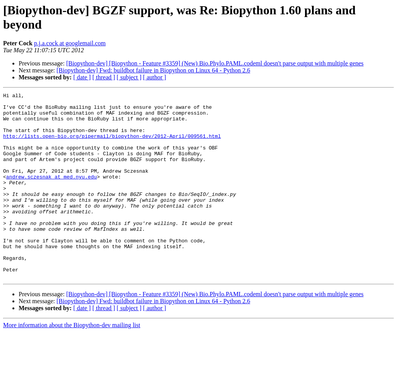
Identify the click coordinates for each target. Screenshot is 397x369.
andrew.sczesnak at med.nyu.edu (51, 194)
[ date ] (82, 77)
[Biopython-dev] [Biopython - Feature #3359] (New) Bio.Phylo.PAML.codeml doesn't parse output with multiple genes (215, 63)
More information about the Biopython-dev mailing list (71, 362)
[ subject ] (129, 77)
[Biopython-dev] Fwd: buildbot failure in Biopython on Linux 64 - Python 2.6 (153, 70)
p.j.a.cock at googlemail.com (70, 43)
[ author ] (154, 77)
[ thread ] (103, 77)
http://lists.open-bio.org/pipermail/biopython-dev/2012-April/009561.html (112, 145)
